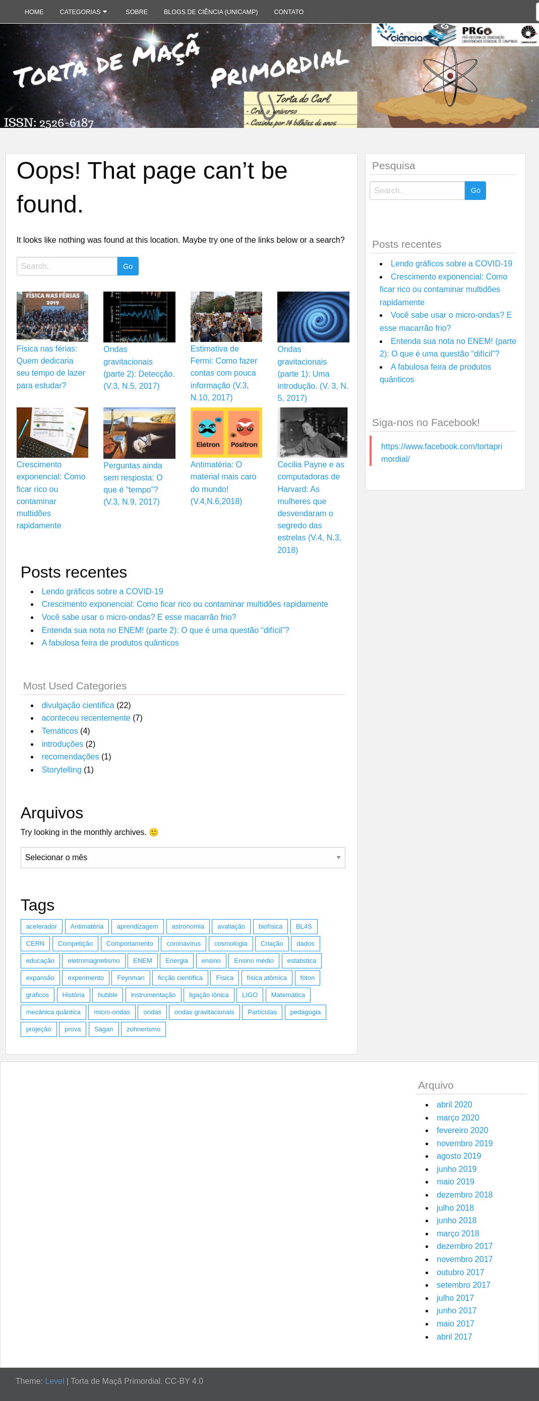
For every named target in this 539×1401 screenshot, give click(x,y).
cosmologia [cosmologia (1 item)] (231, 943)
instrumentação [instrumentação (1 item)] (153, 995)
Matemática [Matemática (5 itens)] (288, 995)
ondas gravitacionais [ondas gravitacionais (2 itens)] (204, 1012)
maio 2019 (455, 1181)
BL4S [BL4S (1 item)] (304, 926)
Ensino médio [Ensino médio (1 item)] (254, 960)
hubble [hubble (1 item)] (107, 995)
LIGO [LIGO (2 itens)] (250, 995)
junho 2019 (456, 1169)
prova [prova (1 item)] (73, 1029)
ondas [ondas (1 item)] (152, 1012)
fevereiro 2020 (462, 1130)
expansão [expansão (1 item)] (40, 978)
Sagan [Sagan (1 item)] (103, 1029)
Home (34, 12)
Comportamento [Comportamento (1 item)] (129, 943)
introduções (63, 744)
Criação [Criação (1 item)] (272, 943)
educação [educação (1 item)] (40, 960)
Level (54, 1381)
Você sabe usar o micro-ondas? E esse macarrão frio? (139, 617)
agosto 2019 (459, 1156)
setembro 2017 (464, 1285)
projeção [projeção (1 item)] (38, 1029)
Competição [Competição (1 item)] (75, 943)
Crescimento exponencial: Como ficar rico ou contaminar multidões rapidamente (185, 604)
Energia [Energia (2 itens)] (176, 960)
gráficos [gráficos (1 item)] (37, 995)
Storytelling (62, 769)
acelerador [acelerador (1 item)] (41, 926)
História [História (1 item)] (74, 995)
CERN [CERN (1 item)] (35, 943)
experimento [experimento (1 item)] (86, 978)
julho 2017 (455, 1298)
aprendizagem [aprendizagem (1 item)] (137, 926)
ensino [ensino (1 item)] (211, 960)
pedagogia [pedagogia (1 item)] (305, 1012)
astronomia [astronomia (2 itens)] (188, 926)
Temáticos (60, 731)
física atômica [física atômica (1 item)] (267, 978)
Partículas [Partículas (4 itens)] (262, 1012)
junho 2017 (456, 1310)
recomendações (70, 756)
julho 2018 (455, 1208)
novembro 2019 (465, 1143)
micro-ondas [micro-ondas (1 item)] (112, 1012)
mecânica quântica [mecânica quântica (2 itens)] (53, 1012)
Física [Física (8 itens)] (224, 978)
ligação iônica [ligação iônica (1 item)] (209, 995)
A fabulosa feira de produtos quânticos (110, 643)
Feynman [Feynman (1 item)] (130, 978)
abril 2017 (454, 1337)
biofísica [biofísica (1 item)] (271, 926)
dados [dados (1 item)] (305, 943)
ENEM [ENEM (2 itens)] (142, 960)
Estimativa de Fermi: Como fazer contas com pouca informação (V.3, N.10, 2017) (224, 373)
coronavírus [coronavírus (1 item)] (183, 943)
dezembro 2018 (465, 1194)
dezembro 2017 (465, 1246)
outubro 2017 (460, 1272)
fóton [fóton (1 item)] (308, 978)
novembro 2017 (465, 1259)
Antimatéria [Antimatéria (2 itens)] (87, 926)
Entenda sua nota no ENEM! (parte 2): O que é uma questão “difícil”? (165, 630)
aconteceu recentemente (86, 718)
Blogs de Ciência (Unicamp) (211, 12)
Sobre (137, 12)
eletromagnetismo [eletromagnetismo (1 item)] (93, 960)
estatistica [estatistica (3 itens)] (302, 960)
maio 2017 (455, 1323)
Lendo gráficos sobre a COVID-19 (102, 591)
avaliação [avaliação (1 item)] (231, 926)
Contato (289, 12)
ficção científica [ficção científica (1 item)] (180, 978)
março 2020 (458, 1117)
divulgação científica (78, 705)
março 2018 (458, 1233)
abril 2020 (454, 1104)
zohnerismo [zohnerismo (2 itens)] (143, 1029)
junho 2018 (456, 1220)
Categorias (80, 12)
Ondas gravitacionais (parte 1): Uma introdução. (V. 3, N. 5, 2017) (312, 373)
